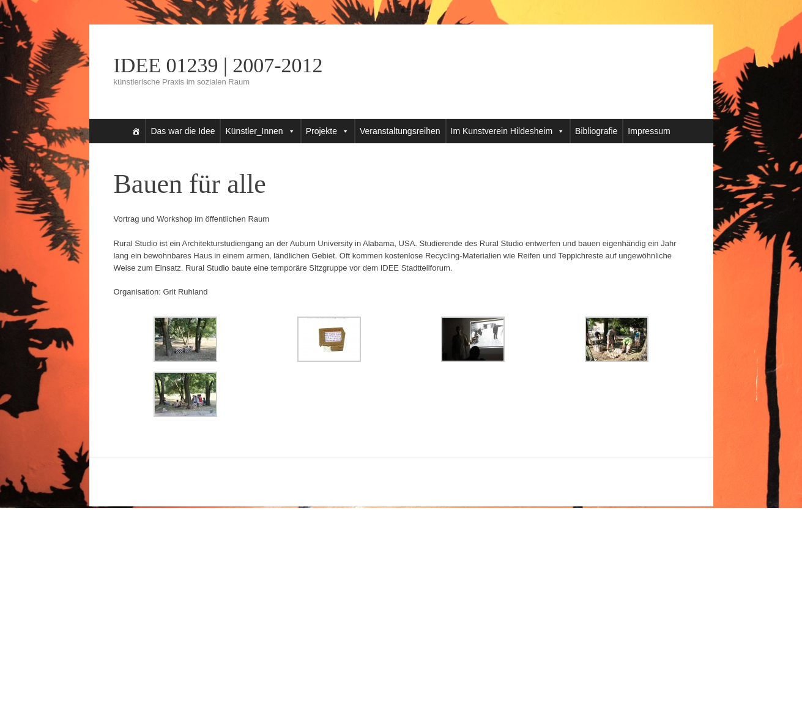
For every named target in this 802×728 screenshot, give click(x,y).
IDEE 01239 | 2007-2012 (218, 65)
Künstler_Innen (254, 131)
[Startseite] (136, 131)
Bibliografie (596, 131)
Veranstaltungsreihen (400, 131)
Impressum (649, 131)
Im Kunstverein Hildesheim (502, 131)
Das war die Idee (182, 131)
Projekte (321, 131)
